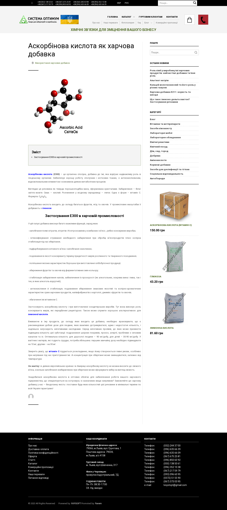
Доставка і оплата (38, 449)
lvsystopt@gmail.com (175, 485)
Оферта (32, 456)
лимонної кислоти (38, 314)
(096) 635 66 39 (172, 449)
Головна (112, 17)
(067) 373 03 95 (172, 481)
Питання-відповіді (38, 478)
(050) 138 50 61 (172, 463)
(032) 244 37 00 (172, 445)
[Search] (174, 52)
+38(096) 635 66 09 (81, 4)
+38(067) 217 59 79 (45, 4)
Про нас (96, 23)
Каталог (126, 17)
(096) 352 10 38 (172, 467)
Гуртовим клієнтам (150, 17)
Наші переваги (111, 23)
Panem (98, 503)
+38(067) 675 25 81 (63, 2)
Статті (31, 460)
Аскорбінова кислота (40, 174)
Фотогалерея (127, 23)
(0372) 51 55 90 (172, 478)
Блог (146, 23)
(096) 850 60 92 (172, 460)
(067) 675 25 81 (172, 456)
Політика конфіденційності (43, 452)
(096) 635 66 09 (172, 452)
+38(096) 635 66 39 (98, 4)
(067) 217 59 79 (172, 470)
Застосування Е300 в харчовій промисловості (58, 157)
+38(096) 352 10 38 (98, 2)
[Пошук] (177, 3)
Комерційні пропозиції (167, 23)
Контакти (172, 17)
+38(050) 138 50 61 (45, 2)
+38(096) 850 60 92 (63, 4)
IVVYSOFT (76, 503)
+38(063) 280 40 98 (81, 2)
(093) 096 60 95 (172, 474)
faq (139, 23)
